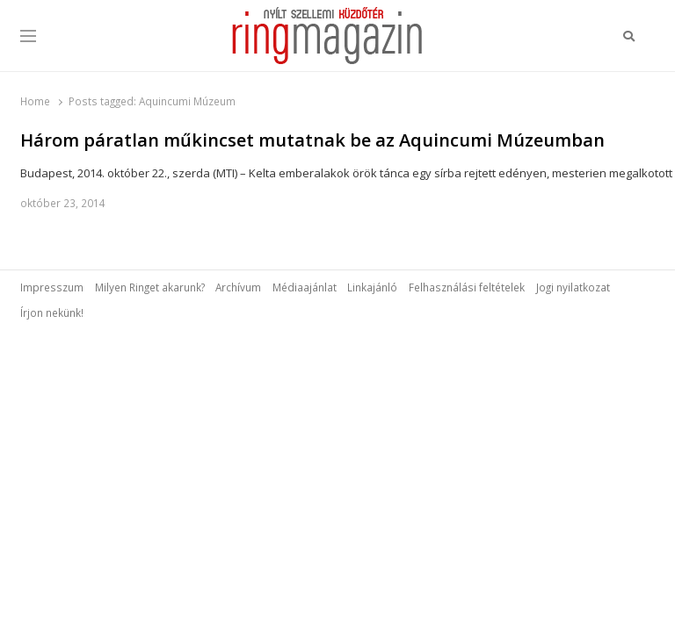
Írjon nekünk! (51, 312)
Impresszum (51, 287)
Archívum (238, 287)
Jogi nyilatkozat (573, 287)
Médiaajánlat (304, 287)
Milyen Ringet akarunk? (150, 287)
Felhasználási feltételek (467, 287)
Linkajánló (372, 287)
